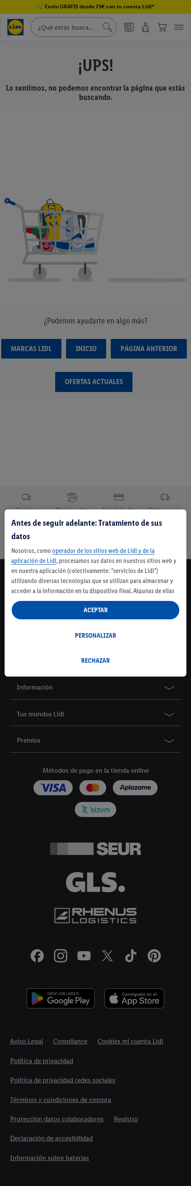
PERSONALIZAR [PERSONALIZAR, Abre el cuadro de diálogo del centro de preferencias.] (95, 635)
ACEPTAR (96, 610)
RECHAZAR (95, 660)
